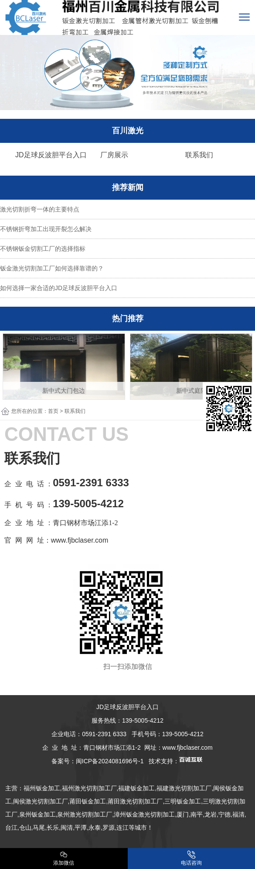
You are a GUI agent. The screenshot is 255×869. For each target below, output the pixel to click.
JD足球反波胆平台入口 (51, 155)
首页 (53, 411)
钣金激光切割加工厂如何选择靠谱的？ (52, 268)
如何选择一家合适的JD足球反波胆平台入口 (58, 287)
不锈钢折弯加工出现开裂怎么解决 (46, 228)
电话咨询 (191, 858)
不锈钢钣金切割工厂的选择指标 (42, 248)
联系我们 (199, 155)
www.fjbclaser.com (188, 747)
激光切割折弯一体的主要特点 (39, 209)
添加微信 (63, 858)
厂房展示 (114, 155)
